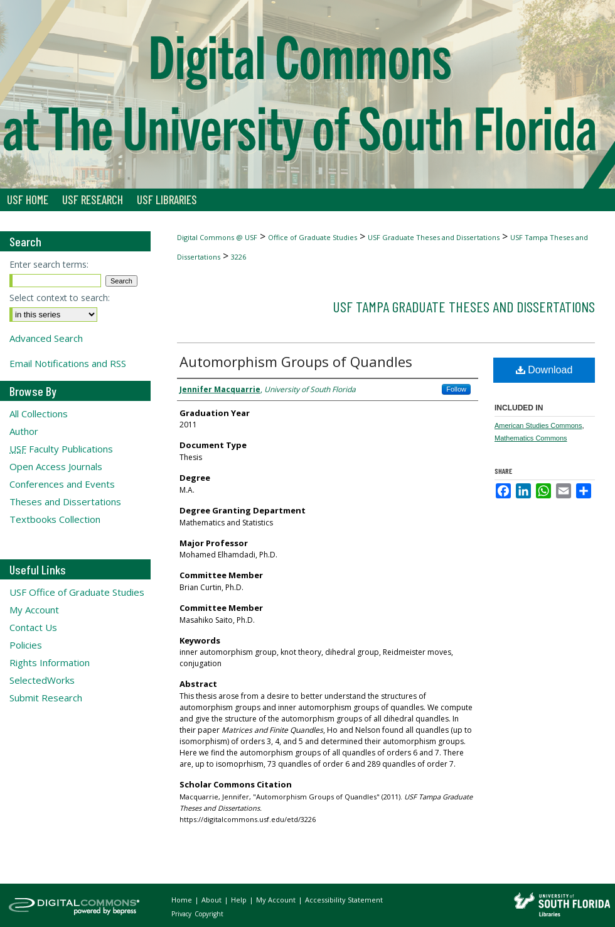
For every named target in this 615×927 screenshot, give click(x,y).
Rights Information (49, 662)
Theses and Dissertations (65, 501)
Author (23, 431)
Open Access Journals (55, 466)
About (212, 899)
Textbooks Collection (54, 519)
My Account (34, 609)
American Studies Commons (538, 425)
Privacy (182, 913)
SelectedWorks (42, 680)
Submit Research (45, 697)
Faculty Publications (61, 448)
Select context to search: (59, 298)
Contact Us (33, 627)
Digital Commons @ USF (217, 237)
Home (182, 899)
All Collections (38, 413)
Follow (456, 389)
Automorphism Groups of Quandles (295, 361)
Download (544, 370)
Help (240, 899)
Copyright (209, 913)
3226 (238, 256)
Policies (25, 645)
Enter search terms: (48, 264)
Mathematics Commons (531, 438)
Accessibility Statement (344, 899)
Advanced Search (46, 338)
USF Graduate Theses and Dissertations (434, 237)
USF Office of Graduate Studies (76, 592)
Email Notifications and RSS (67, 363)
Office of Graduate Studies (312, 237)
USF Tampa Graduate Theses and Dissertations (464, 306)
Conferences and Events (62, 484)
